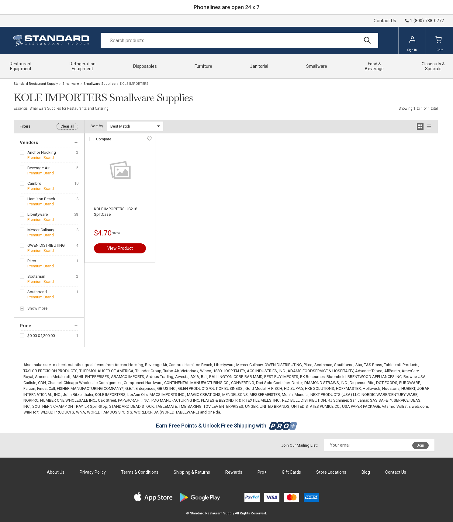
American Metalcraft (53, 376)
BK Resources (312, 376)
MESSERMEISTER (265, 394)
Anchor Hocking (41, 152)
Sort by (97, 126)
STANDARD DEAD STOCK (131, 406)
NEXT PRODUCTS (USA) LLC (335, 394)
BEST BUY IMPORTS (281, 376)
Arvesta (181, 376)
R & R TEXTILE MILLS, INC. (257, 400)
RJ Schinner (338, 400)
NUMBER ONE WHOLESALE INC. (68, 400)
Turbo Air (171, 371)
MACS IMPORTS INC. (167, 394)
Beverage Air (38, 168)
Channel (55, 382)
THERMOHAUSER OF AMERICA (106, 371)
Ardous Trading (159, 376)
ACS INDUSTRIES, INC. (266, 371)
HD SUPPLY (293, 388)
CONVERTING (242, 382)
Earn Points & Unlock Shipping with (226, 425)
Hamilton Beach (41, 199)
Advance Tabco (368, 371)
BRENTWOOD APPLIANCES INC (375, 376)
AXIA (194, 376)
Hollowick (371, 388)
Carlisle (29, 382)
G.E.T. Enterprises (140, 388)
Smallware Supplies (100, 84)
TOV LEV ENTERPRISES (223, 406)
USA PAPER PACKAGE (361, 406)
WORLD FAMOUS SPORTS (109, 412)
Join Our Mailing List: (299, 445)
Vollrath (403, 406)
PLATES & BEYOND (217, 400)
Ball (204, 376)
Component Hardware (143, 382)
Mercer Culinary (40, 230)
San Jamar (359, 400)
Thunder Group (148, 371)
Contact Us (385, 20)
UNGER (251, 406)
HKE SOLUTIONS (319, 388)
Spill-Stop (98, 406)
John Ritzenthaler (78, 394)
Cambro (34, 183)
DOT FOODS (386, 382)
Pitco (31, 261)
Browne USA (414, 376)
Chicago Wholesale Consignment (93, 382)
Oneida (214, 412)
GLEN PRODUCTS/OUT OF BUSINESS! (211, 388)
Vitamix (388, 406)
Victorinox (189, 371)
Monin (287, 394)
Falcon (29, 388)
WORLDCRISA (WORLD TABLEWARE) (166, 412)
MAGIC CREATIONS (203, 394)
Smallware (70, 84)
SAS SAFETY (381, 400)
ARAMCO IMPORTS (127, 376)
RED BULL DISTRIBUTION (304, 400)
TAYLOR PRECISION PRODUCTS (50, 371)
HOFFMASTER (348, 388)
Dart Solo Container (273, 382)
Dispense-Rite (362, 382)
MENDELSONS (235, 394)
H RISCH (275, 388)
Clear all (67, 126)
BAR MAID (253, 376)
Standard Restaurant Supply (36, 84)
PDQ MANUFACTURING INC (175, 400)
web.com (420, 406)
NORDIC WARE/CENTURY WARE (389, 394)
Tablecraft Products (401, 364)
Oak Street (107, 400)
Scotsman (36, 276)
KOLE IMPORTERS (110, 394)
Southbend (37, 292)
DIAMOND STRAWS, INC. (326, 382)
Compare (103, 139)
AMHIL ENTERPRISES (90, 376)
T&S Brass (373, 364)
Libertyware (37, 214)
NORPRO (30, 400)
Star (358, 364)
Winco (205, 371)
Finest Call (46, 388)
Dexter (297, 382)
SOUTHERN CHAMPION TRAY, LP (60, 406)
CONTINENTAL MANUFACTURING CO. (196, 382)
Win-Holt (31, 412)
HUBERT (408, 388)
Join (420, 445)
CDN (42, 382)
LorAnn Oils (137, 394)
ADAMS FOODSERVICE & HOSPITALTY (320, 371)
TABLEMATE (166, 406)
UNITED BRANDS (274, 406)
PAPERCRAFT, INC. (134, 400)
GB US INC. (166, 388)
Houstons (390, 388)
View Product (120, 248)
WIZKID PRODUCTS (57, 412)
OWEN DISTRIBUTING (46, 245)
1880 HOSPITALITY (229, 371)
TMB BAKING (190, 406)
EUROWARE (409, 382)
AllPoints (392, 371)
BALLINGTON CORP (226, 376)
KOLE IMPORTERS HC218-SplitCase (116, 212)
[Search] (239, 40)
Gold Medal (255, 388)
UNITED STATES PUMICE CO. (315, 406)
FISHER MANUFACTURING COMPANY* (90, 388)
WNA (80, 412)
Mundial (302, 394)
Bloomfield (336, 376)
